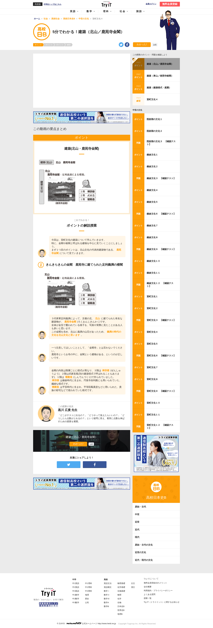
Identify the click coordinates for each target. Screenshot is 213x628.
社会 (123, 11)
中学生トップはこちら (52, 4)
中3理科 (88, 591)
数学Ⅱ (107, 595)
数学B (106, 606)
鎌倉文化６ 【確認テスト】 (161, 213)
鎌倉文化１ (152, 154)
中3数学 (75, 602)
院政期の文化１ (154, 119)
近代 (137, 529)
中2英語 (75, 587)
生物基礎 (121, 591)
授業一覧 (147, 598)
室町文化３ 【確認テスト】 (161, 320)
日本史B (121, 606)
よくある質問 (149, 594)
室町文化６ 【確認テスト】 (161, 355)
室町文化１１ (153, 414)
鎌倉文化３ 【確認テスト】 (161, 178)
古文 (133, 583)
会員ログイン (151, 4)
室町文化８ (152, 379)
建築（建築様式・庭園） (159, 87)
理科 (106, 11)
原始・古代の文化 (144, 544)
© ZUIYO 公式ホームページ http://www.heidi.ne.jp (86, 623)
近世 (137, 522)
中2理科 (88, 587)
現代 (137, 537)
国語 (139, 11)
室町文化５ (152, 343)
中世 (137, 514)
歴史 (87, 599)
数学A (106, 602)
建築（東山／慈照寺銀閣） (160, 75)
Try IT (106, 4)
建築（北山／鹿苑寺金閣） (160, 64)
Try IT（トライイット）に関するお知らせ (161, 602)
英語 (73, 11)
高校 (106, 579)
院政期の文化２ (154, 131)
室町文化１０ (153, 403)
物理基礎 (121, 583)
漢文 (133, 587)
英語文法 (108, 583)
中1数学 (75, 595)
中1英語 (75, 583)
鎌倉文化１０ (153, 261)
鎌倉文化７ (152, 225)
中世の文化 (137, 110)
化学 (119, 599)
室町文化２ (152, 308)
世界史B (121, 610)
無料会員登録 (169, 4)
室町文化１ (152, 296)
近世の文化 (140, 552)
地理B (120, 614)
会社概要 (147, 587)
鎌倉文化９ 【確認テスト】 (161, 249)
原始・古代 (140, 506)
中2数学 (75, 599)
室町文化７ (152, 367)
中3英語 (75, 591)
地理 (87, 595)
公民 (87, 602)
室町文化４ (152, 99)
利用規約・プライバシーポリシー (158, 590)
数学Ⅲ (107, 599)
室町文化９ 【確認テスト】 (161, 391)
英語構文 (108, 587)
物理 (119, 595)
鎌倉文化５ (152, 202)
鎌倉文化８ (152, 237)
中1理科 (88, 583)
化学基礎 (121, 587)
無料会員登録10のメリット (155, 583)
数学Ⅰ (107, 591)
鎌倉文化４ (152, 190)
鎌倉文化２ (152, 166)
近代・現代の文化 (144, 560)
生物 (119, 602)
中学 (74, 579)
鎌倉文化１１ (153, 273)
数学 (89, 11)
